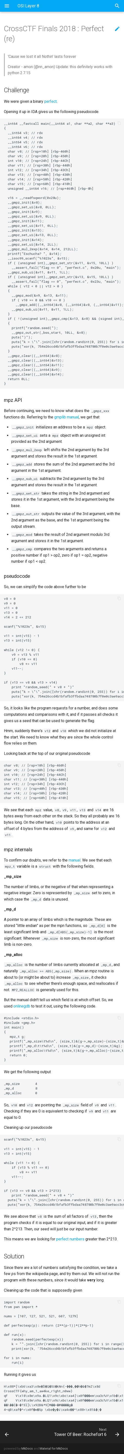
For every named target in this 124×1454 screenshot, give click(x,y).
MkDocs (27, 1448)
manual (74, 860)
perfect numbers (70, 1239)
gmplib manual (66, 417)
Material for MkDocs (54, 1448)
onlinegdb (21, 1006)
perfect (50, 101)
